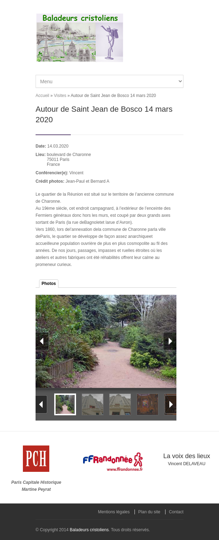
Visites (60, 95)
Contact (176, 511)
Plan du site (149, 511)
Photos (49, 283)
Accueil (42, 95)
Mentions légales (114, 511)
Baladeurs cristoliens (89, 529)
